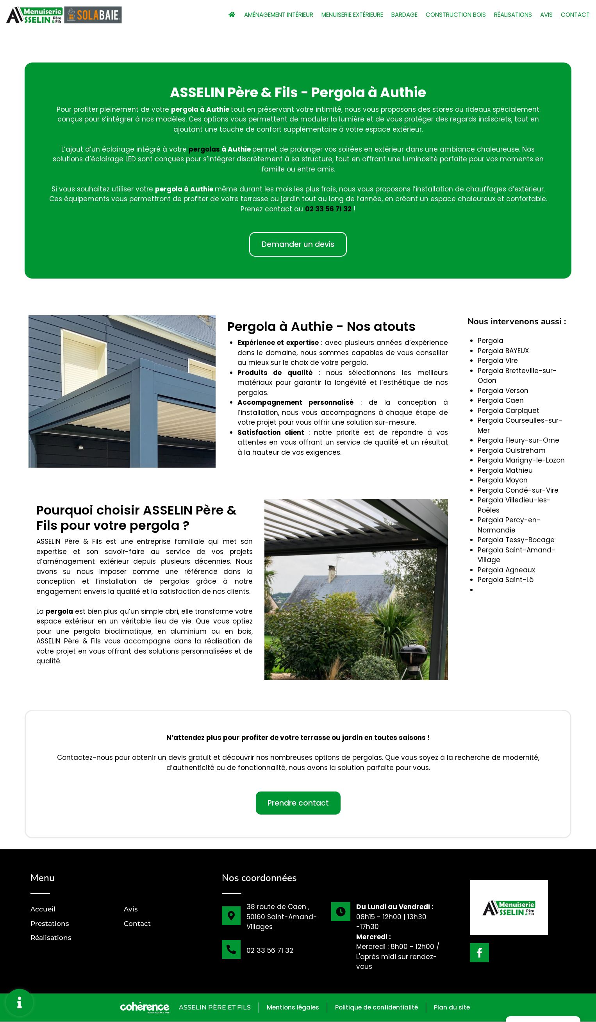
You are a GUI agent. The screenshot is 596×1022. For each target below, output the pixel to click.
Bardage (390, 14)
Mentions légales (291, 1007)
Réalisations (508, 14)
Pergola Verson (503, 390)
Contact (574, 14)
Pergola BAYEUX (503, 351)
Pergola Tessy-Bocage (516, 540)
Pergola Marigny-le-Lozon (521, 460)
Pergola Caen (501, 400)
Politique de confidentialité (376, 1007)
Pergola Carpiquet (508, 410)
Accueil (42, 909)
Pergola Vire (498, 360)
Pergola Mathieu (505, 470)
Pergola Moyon (503, 480)
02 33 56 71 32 (328, 209)
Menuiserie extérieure (331, 14)
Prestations (49, 923)
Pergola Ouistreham (512, 450)
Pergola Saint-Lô (506, 579)
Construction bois (446, 14)
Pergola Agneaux (506, 570)
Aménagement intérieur (247, 14)
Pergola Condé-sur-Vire (518, 490)
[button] (298, 244)
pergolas (204, 149)
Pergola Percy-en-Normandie (509, 525)
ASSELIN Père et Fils (212, 1007)
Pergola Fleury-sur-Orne (518, 440)
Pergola (490, 340)
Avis (544, 14)
